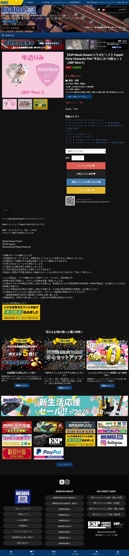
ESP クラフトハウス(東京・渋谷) (106, 503)
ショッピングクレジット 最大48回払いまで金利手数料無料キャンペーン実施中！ (39, 2)
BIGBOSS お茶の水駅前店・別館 (63, 503)
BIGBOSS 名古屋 (64, 526)
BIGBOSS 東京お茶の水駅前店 (63, 498)
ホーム (11, 553)
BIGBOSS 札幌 (64, 509)
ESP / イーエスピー (84, 137)
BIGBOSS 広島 (64, 538)
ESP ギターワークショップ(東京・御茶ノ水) (106, 509)
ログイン (123, 27)
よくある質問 (22, 520)
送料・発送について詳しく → (79, 97)
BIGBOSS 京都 (64, 532)
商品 (32, 553)
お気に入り (112, 27)
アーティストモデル (75, 120)
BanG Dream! (114, 123)
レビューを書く (86, 190)
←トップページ (64, 464)
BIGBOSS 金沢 (64, 521)
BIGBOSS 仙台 (64, 515)
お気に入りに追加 (86, 174)
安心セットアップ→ (9, 21)
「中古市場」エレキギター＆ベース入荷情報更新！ (96, 2)
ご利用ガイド (88, 27)
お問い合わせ (22, 543)
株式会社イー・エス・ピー (106, 535)
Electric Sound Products (106, 532)
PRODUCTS (8, 36)
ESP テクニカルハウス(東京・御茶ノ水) (106, 498)
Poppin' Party (72, 128)
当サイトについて (21, 509)
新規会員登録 (100, 27)
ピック (69, 131)
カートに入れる (86, 165)
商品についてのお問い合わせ (86, 182)
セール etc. (75, 553)
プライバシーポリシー (22, 531)
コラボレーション (96, 120)
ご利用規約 (22, 526)
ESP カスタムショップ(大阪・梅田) (106, 514)
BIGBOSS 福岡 (64, 543)
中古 (53, 553)
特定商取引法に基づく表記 (22, 537)
